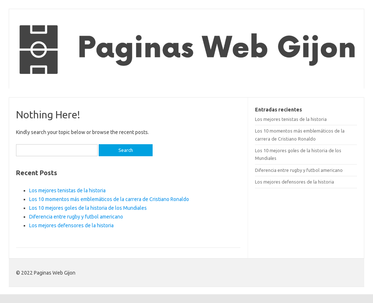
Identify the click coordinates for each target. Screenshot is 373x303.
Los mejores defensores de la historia (71, 225)
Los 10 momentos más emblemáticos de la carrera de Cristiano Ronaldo (109, 199)
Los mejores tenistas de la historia (67, 190)
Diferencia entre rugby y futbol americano (76, 217)
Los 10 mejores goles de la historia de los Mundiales (88, 208)
